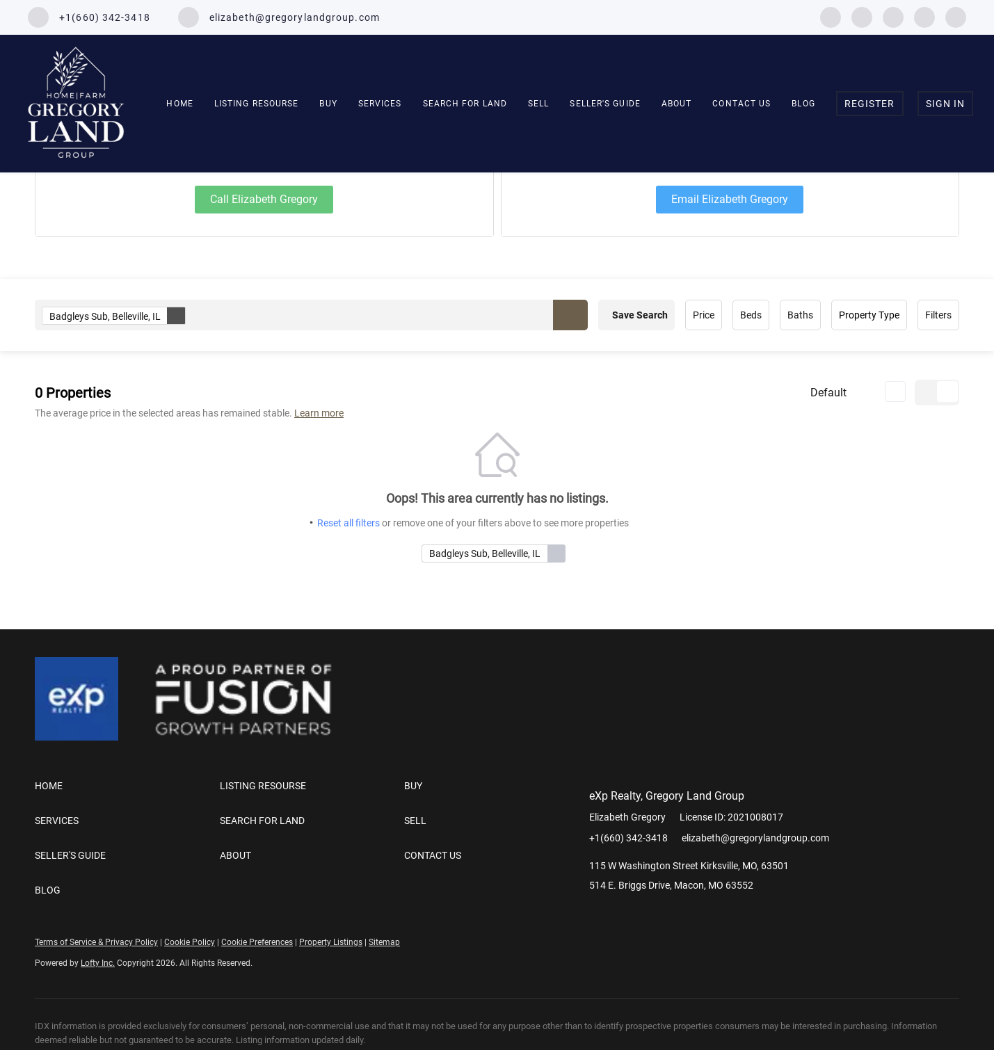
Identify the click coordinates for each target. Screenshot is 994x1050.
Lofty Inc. (98, 963)
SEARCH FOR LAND (465, 103)
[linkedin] (861, 16)
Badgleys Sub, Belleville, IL (117, 315)
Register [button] (869, 103)
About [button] (677, 103)
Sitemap (384, 942)
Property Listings (330, 942)
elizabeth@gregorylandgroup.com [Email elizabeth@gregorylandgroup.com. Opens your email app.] (755, 837)
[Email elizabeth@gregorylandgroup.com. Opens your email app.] (279, 17)
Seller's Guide (605, 103)
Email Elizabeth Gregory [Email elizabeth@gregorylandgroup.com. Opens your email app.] (729, 199)
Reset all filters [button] (348, 522)
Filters (938, 315)
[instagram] (893, 16)
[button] (570, 315)
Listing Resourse (256, 103)
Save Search (640, 315)
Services (380, 103)
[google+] (955, 16)
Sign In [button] (945, 103)
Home (179, 103)
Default (828, 392)
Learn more (319, 413)
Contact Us (741, 103)
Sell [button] (538, 103)
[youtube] (924, 16)
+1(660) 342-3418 (628, 837)
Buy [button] (328, 103)
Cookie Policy (189, 942)
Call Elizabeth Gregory (264, 199)
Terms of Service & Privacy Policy (96, 942)
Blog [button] (803, 103)
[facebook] (830, 16)
